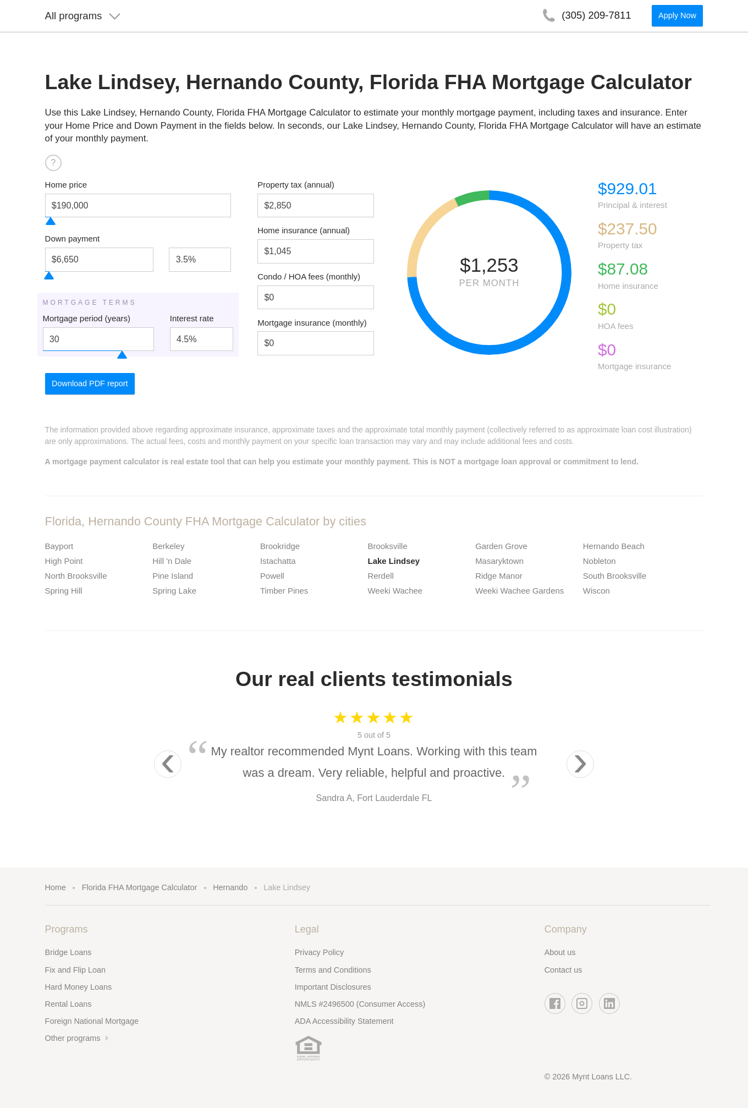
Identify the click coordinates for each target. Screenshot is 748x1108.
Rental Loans (68, 1004)
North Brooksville (76, 575)
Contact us (563, 970)
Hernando (230, 887)
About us (560, 952)
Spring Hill (63, 590)
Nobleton (599, 561)
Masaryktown (499, 561)
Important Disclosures (333, 987)
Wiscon (596, 590)
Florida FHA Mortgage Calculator (139, 887)
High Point (64, 561)
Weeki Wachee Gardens (519, 590)
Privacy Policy (319, 952)
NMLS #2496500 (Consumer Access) (360, 1004)
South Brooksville (614, 575)
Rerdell (381, 575)
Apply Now (677, 19)
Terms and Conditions (333, 970)
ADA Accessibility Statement (344, 1021)
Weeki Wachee (395, 590)
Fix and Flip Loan (75, 970)
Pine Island (172, 575)
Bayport (59, 546)
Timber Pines (284, 590)
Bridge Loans (68, 952)
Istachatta (278, 561)
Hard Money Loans (78, 987)
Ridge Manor (498, 575)
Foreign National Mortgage (92, 1021)
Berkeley (168, 546)
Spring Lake (174, 590)
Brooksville (388, 546)
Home (55, 887)
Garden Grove (501, 546)
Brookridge (280, 546)
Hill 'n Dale (171, 561)
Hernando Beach (614, 546)
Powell (272, 575)
